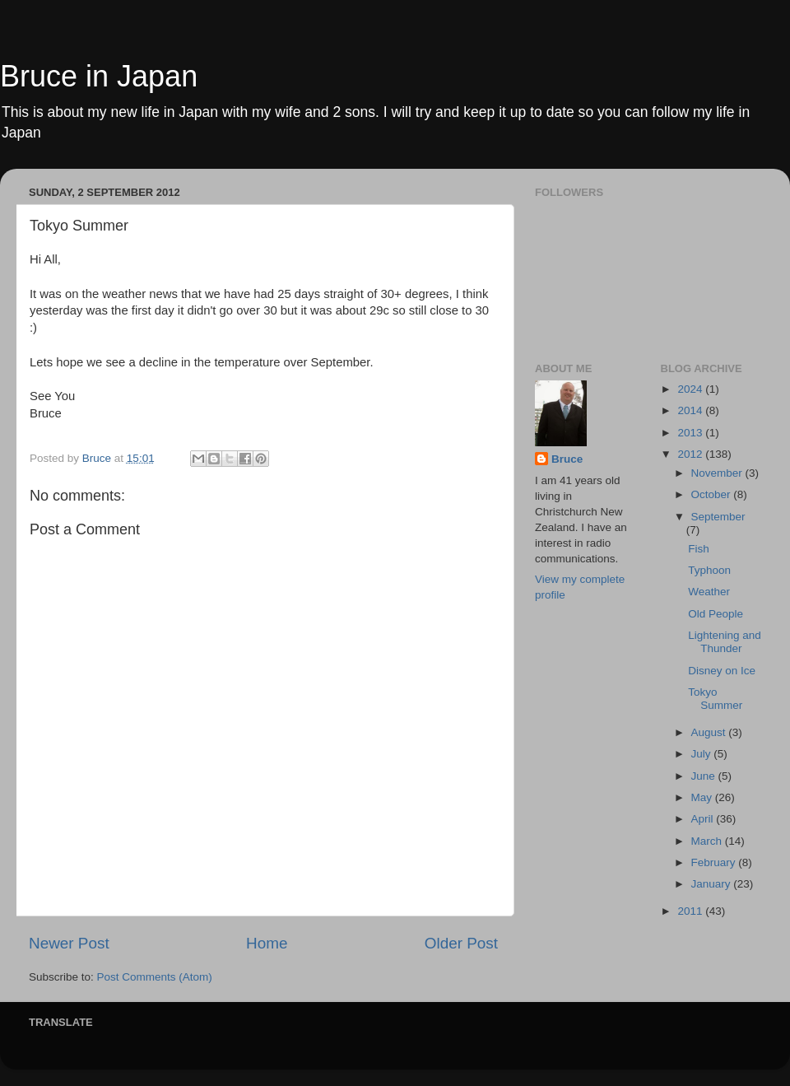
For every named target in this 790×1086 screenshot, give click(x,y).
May (703, 797)
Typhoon (709, 570)
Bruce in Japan (99, 76)
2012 (691, 454)
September (718, 516)
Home (266, 943)
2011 (691, 911)
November (718, 473)
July (702, 754)
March (708, 841)
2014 (691, 410)
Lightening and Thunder (724, 642)
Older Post (461, 943)
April (704, 819)
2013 (691, 432)
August (710, 732)
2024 (691, 389)
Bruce (567, 459)
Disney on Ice (721, 670)
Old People (715, 614)
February (715, 862)
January (712, 884)
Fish (698, 549)
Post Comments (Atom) (154, 977)
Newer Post (69, 943)
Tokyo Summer (715, 698)
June (704, 776)
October (712, 494)
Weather (709, 591)
